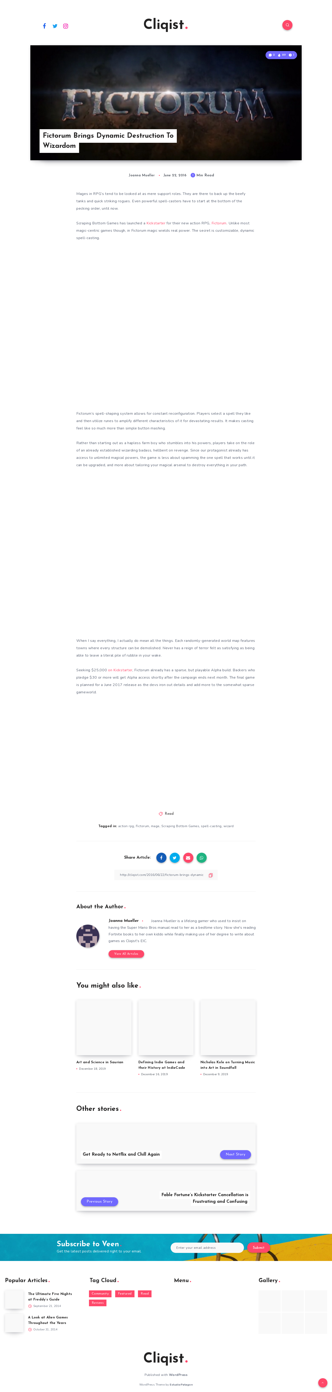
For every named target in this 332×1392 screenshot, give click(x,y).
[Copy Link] (166, 875)
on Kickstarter (120, 670)
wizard (228, 826)
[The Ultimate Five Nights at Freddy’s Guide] (14, 1299)
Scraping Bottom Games (180, 826)
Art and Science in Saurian (99, 1062)
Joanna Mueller (124, 921)
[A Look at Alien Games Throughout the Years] (14, 1323)
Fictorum (219, 223)
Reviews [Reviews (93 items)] (98, 1303)
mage (155, 826)
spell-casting (211, 826)
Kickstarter (156, 223)
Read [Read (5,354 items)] (145, 1293)
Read (169, 814)
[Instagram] (65, 26)
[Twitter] (55, 26)
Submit (258, 1248)
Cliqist (165, 25)
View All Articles (126, 953)
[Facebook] (44, 26)
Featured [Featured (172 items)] (125, 1293)
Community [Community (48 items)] (100, 1293)
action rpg (126, 826)
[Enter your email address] (207, 1248)
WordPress (178, 1375)
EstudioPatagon (181, 1384)
